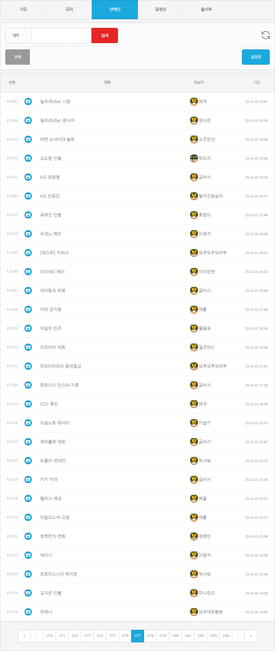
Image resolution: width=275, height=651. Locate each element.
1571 (62, 635)
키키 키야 (48, 480)
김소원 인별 (50, 158)
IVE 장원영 (50, 177)
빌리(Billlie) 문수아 (57, 120)
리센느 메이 (50, 234)
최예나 (46, 612)
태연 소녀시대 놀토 (57, 139)
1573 (87, 635)
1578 (150, 635)
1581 (188, 635)
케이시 (46, 555)
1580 (175, 635)
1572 (75, 635)
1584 (226, 635)
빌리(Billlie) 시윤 (55, 101)
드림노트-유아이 (55, 423)
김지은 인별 (50, 593)
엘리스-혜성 (51, 498)
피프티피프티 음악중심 (60, 366)
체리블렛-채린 (53, 442)
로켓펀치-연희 (53, 536)
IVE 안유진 (50, 196)
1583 (213, 635)
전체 (17, 57)
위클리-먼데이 (53, 461)
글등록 (256, 57)
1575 (112, 635)
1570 (49, 635)
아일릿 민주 (50, 328)
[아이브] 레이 (52, 272)
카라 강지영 (50, 309)
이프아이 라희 (52, 347)
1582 (200, 635)
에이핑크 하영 (52, 291)
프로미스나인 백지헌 (58, 574)
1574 (100, 635)
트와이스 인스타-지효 (59, 385)
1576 (125, 635)
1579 (163, 635)
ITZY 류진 (49, 404)
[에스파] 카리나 (54, 253)
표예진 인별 (50, 215)
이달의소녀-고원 (55, 517)
